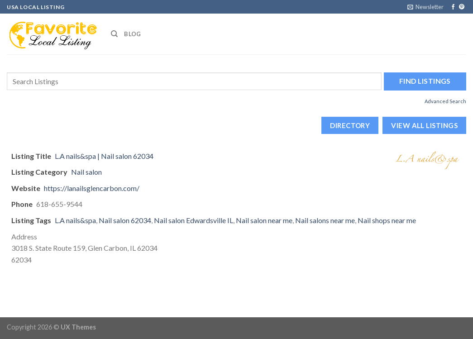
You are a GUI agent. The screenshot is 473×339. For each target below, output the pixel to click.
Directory (350, 125)
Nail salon (86, 171)
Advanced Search (445, 101)
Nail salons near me (325, 220)
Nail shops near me (387, 220)
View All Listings (424, 125)
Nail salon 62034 (125, 220)
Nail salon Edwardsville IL (193, 220)
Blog (132, 34)
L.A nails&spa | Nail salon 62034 (104, 156)
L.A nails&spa (75, 220)
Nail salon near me (264, 220)
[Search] (114, 34)
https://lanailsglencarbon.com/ (91, 188)
